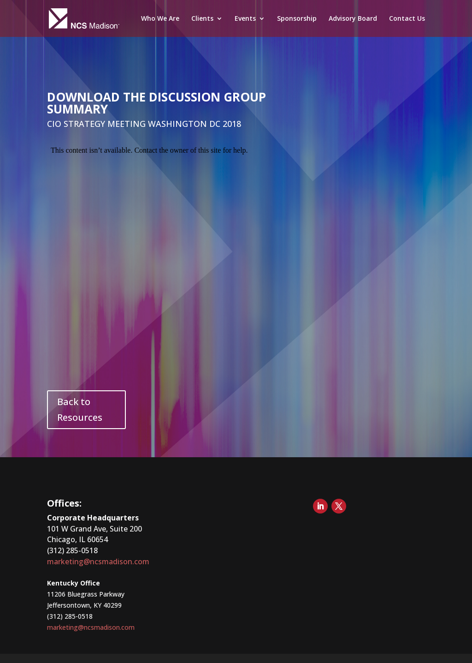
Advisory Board (353, 19)
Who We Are (160, 19)
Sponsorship (297, 19)
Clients (202, 19)
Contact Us (407, 19)
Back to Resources (79, 409)
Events (245, 19)
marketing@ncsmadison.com (98, 561)
